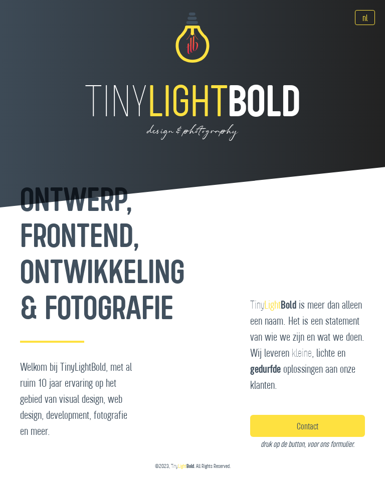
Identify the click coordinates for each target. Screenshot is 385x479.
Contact (307, 426)
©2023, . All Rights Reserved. (193, 466)
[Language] (365, 17)
